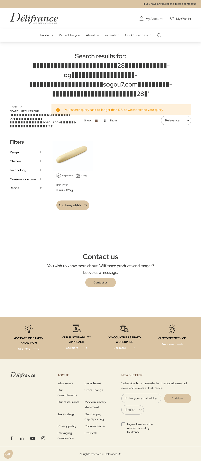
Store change (94, 390)
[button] (72, 205)
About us (92, 35)
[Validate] (177, 398)
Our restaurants (68, 402)
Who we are (65, 383)
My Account (154, 19)
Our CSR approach (138, 35)
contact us (190, 3)
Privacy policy (67, 426)
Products (46, 35)
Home (14, 107)
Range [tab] (14, 152)
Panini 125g (64, 190)
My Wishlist (183, 19)
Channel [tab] (15, 161)
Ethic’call (90, 433)
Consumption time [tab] (23, 179)
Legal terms (93, 383)
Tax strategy (66, 414)
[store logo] (34, 18)
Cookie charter (95, 426)
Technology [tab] (18, 170)
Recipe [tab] (14, 188)
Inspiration (112, 35)
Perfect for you (69, 35)
